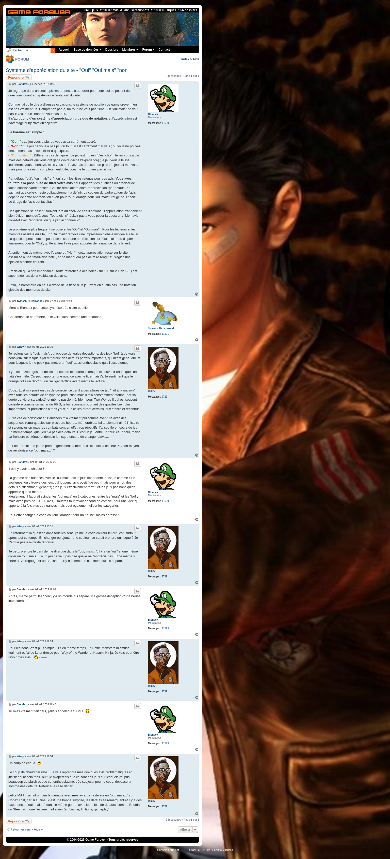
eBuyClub (204, 849)
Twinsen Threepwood (161, 328)
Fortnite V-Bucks (222, 849)
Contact (164, 49)
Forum (148, 49)
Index (185, 59)
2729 (164, 396)
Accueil (64, 49)
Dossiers (111, 49)
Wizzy (151, 391)
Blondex (153, 114)
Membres (130, 49)
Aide (196, 59)
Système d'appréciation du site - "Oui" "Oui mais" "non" (67, 70)
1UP (183, 849)
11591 (165, 333)
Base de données (87, 49)
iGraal (192, 849)
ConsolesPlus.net (168, 849)
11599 (165, 123)
